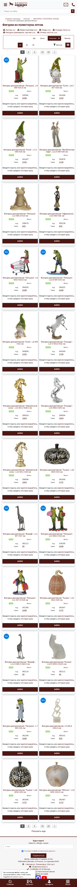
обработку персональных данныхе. (44, 851)
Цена (42, 38)
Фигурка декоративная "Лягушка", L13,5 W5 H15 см (57, 279)
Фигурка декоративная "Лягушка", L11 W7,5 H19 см (20, 599)
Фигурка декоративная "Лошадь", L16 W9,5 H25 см (57, 407)
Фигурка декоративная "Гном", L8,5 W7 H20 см (57, 87)
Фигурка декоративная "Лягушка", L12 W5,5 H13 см (20, 215)
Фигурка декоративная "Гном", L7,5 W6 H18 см (20, 151)
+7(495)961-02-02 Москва (40, 869)
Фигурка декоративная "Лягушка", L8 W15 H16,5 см (20, 279)
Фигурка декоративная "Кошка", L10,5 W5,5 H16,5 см (57, 663)
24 (20, 45)
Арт (34, 38)
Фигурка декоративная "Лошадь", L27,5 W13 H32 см (57, 343)
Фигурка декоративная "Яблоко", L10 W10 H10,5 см (56, 791)
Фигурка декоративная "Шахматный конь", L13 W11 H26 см (20, 471)
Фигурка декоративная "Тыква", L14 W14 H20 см (57, 599)
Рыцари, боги (62, 30)
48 (27, 45)
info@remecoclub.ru (40, 867)
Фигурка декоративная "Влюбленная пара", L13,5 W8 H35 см (56, 151)
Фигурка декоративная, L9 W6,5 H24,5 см (57, 727)
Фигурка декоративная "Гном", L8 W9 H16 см (20, 343)
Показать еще (39, 831)
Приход (67, 38)
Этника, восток (48, 32)
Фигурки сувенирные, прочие (20, 32)
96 (33, 45)
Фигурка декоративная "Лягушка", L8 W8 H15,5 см (20, 87)
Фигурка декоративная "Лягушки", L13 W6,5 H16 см (57, 535)
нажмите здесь (18, 877)
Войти (20, 113)
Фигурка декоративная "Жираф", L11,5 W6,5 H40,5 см (20, 663)
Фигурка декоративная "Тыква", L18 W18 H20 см (20, 791)
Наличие (54, 38)
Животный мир (28, 30)
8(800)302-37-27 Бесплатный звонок (40, 872)
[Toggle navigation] (5, 4)
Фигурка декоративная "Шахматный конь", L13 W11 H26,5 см (20, 407)
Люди (46, 30)
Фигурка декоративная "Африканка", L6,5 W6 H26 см (57, 215)
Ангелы (10, 30)
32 (48, 52)
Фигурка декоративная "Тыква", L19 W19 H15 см (57, 471)
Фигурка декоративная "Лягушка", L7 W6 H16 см (20, 727)
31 (42, 52)
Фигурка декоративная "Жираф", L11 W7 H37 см (20, 535)
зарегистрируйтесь (28, 104)
